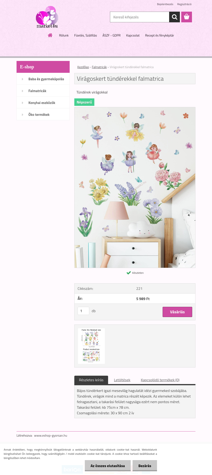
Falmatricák (37, 91)
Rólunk (64, 35)
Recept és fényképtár (159, 35)
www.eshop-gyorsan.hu (50, 435)
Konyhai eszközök (41, 102)
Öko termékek (39, 114)
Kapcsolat (133, 35)
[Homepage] (50, 35)
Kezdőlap (83, 67)
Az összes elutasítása (108, 465)
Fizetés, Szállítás (85, 35)
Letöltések (122, 380)
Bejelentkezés (165, 4)
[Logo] (49, 17)
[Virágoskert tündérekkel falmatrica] (135, 109)
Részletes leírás (91, 380)
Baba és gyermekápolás (46, 79)
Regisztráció (184, 4)
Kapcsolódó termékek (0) (160, 380)
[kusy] (83, 311)
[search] (174, 17)
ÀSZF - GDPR (112, 35)
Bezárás (144, 465)
